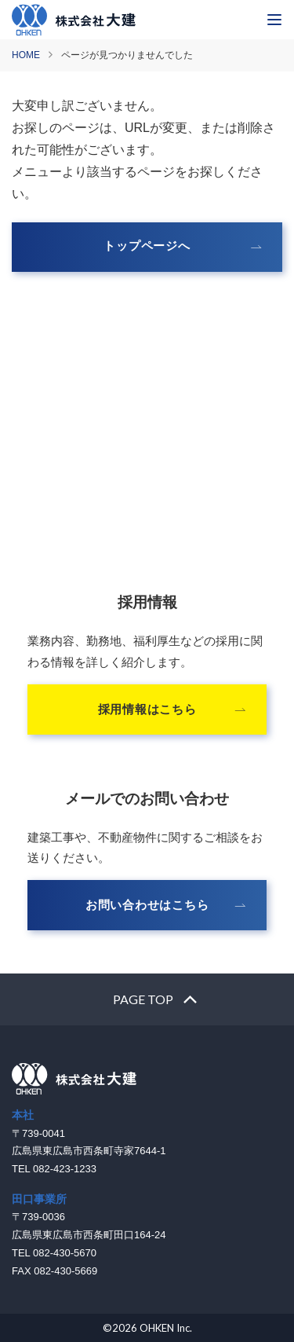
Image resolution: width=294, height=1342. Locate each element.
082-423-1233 (147, 504)
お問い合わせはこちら (147, 904)
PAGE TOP (143, 999)
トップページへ (146, 246)
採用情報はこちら (147, 709)
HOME (26, 55)
